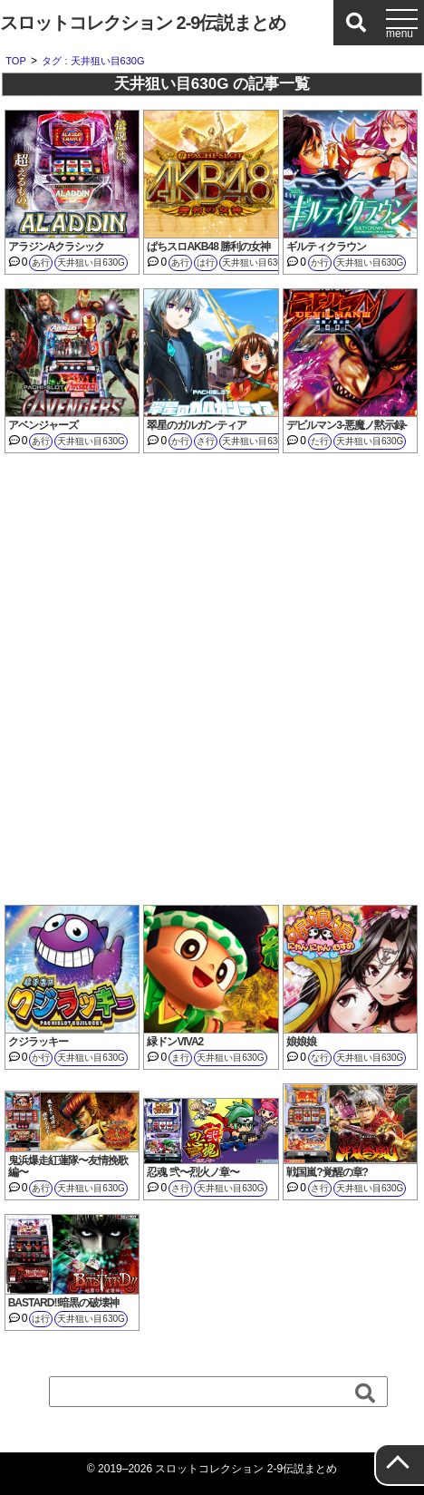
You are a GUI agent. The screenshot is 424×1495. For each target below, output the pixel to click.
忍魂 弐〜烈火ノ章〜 (192, 1172)
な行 (320, 1058)
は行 (206, 262)
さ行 (206, 441)
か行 (320, 262)
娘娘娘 (301, 1041)
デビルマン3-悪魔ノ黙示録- (346, 425)
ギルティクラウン (326, 246)
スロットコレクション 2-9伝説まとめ (142, 23)
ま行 (180, 1058)
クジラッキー (38, 1041)
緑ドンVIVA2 (175, 1041)
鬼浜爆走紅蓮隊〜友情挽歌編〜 (68, 1166)
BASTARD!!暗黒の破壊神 (64, 1302)
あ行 (41, 262)
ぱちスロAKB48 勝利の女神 (208, 246)
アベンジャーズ (43, 425)
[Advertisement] (212, 679)
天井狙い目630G (90, 262)
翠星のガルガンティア (196, 425)
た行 (320, 441)
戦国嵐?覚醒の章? (327, 1172)
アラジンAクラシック (56, 246)
